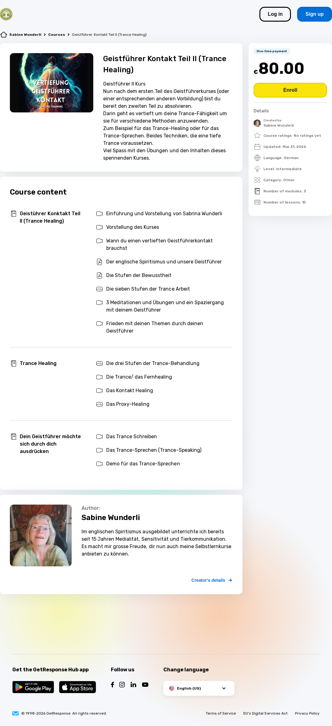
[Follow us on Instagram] (122, 685)
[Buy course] (290, 90)
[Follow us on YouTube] (145, 685)
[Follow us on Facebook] (112, 685)
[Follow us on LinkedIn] (133, 685)
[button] (198, 688)
